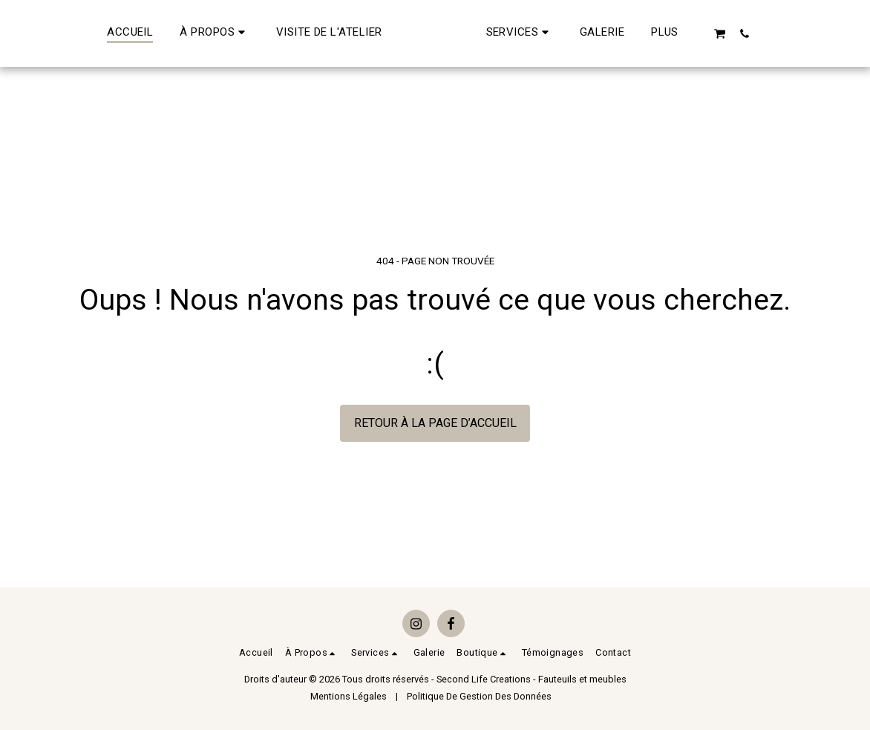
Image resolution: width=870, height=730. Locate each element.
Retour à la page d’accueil (435, 423)
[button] (171, 33)
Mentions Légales (348, 696)
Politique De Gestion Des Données (479, 696)
